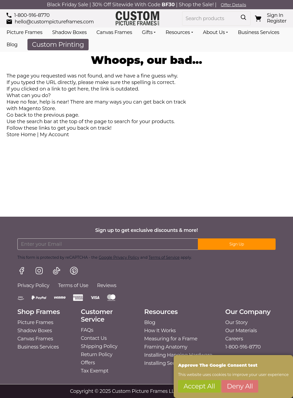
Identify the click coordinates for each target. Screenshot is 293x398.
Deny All (240, 386)
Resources (178, 32)
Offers (88, 363)
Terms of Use (73, 285)
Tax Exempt (94, 371)
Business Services (258, 32)
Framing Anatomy (166, 347)
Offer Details (233, 4)
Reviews (106, 285)
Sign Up (236, 244)
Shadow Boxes (69, 32)
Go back (16, 115)
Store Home (21, 135)
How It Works (160, 331)
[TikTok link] (56, 271)
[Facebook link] (21, 271)
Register (276, 20)
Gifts (147, 32)
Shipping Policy (99, 346)
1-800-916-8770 (243, 347)
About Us (214, 32)
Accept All (199, 386)
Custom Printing (58, 44)
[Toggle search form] (243, 17)
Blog (12, 45)
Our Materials (241, 331)
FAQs (87, 330)
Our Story (236, 322)
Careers (234, 339)
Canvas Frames (114, 32)
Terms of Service (164, 257)
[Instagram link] (39, 271)
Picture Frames (24, 32)
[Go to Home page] (138, 18)
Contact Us (94, 338)
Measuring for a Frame (171, 339)
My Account (54, 135)
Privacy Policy (33, 285)
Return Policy (96, 354)
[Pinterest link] (74, 271)
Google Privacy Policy (119, 257)
